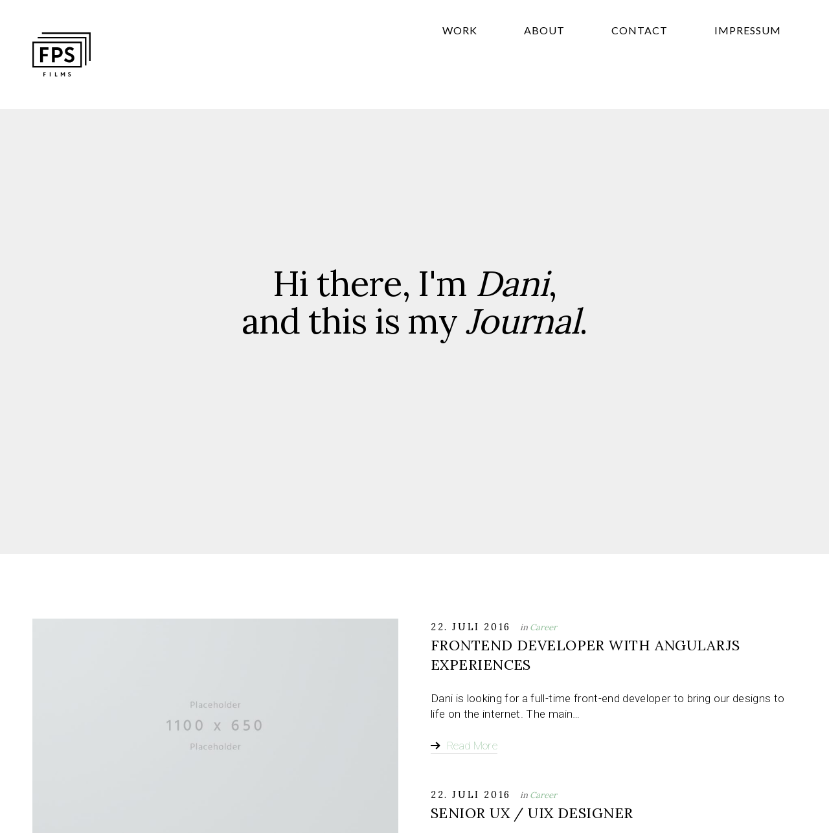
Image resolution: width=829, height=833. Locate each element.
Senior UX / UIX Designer (532, 813)
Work (568, 61)
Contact (686, 61)
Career (543, 627)
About (622, 61)
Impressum (763, 61)
